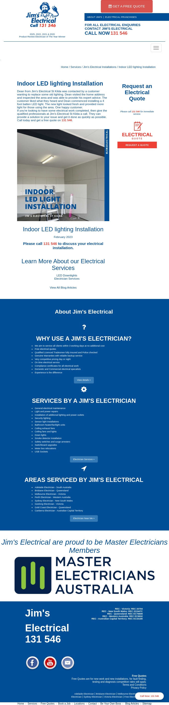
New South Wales (64, 500)
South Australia (63, 487)
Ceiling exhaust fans (45, 428)
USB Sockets (41, 451)
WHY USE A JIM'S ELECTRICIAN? (84, 338)
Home (64, 66)
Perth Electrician (43, 497)
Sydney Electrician (44, 500)
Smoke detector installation (48, 438)
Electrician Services (67, 278)
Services (76, 66)
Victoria (62, 494)
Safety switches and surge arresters (52, 442)
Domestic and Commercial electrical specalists (58, 369)
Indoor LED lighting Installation (137, 66)
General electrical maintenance (50, 408)
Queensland (62, 490)
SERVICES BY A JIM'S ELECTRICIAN (84, 400)
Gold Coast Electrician (46, 507)
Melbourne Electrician (45, 494)
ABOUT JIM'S (94, 17)
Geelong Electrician (44, 504)
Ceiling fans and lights (45, 431)
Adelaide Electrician (44, 487)
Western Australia (61, 497)
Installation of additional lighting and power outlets (59, 415)
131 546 (66, 120)
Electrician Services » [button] (83, 459)
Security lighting (43, 418)
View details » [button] (84, 380)
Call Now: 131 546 (149, 696)
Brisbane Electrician (45, 490)
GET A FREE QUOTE (127, 6)
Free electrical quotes (45, 349)
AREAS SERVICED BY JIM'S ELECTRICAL (84, 479)
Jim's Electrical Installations (99, 66)
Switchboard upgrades (46, 445)
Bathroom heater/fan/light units (50, 425)
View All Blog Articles (63, 287)
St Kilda (56, 91)
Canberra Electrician (45, 510)
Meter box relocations (45, 448)
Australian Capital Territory (70, 510)
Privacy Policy (138, 687)
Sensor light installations (47, 421)
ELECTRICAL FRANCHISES (121, 17)
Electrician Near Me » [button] (83, 518)
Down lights (40, 435)
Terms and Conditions (134, 684)
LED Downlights (66, 275)
